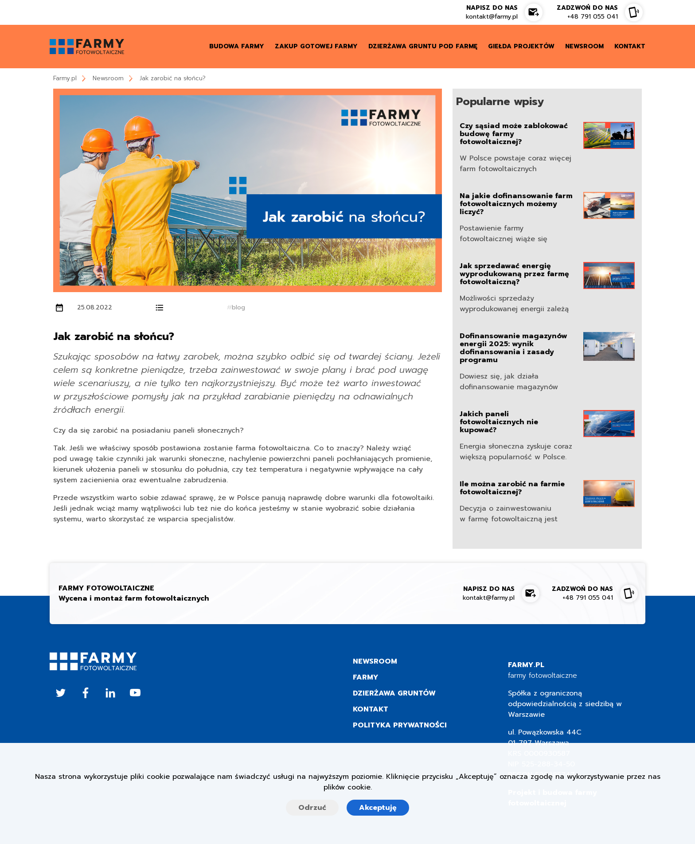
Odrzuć (312, 807)
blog (238, 307)
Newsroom (108, 78)
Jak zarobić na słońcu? (173, 78)
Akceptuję (378, 807)
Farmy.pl (65, 78)
